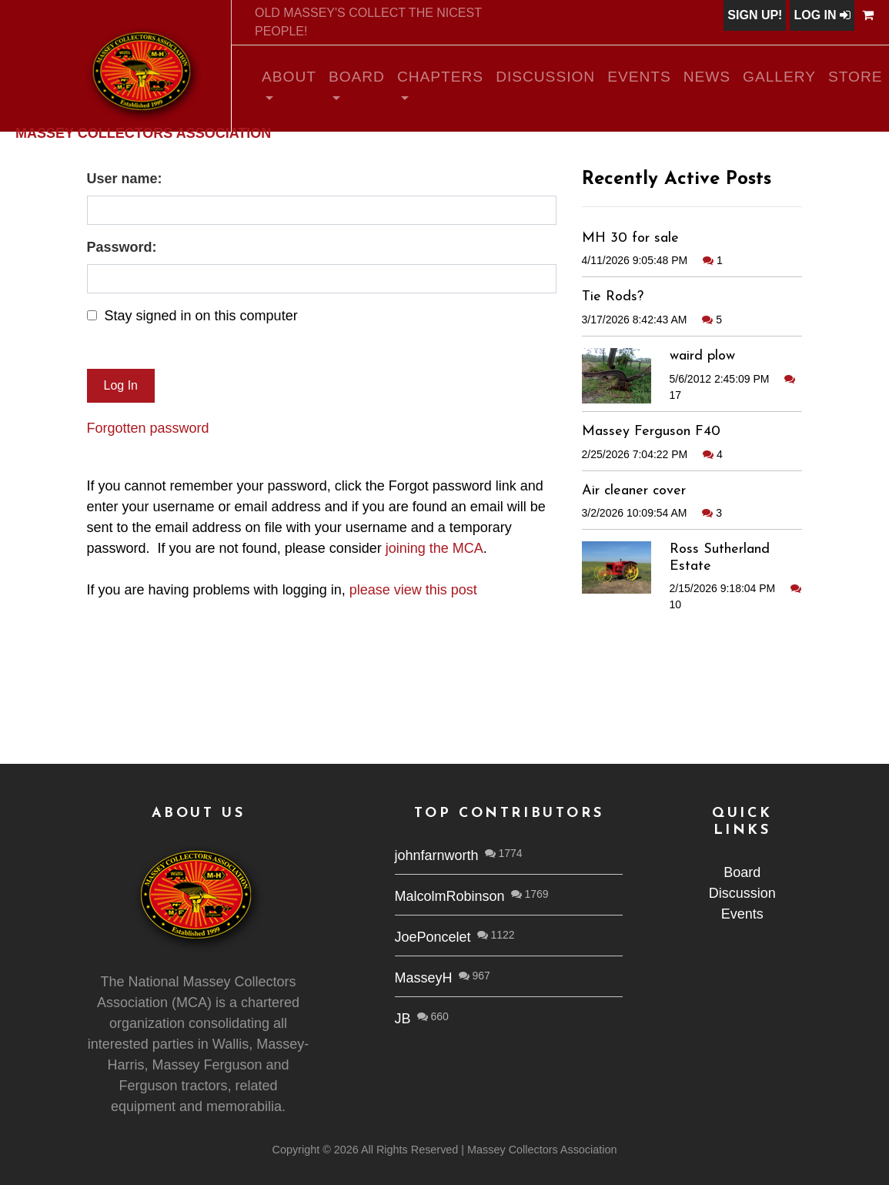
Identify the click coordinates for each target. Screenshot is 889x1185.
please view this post (413, 590)
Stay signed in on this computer (201, 315)
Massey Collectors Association (143, 132)
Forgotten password (148, 428)
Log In (822, 15)
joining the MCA (434, 548)
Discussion (545, 77)
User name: (124, 178)
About (289, 77)
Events (639, 77)
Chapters (440, 77)
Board (357, 77)
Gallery (779, 77)
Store (855, 77)
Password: (122, 247)
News (706, 77)
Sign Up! (754, 15)
